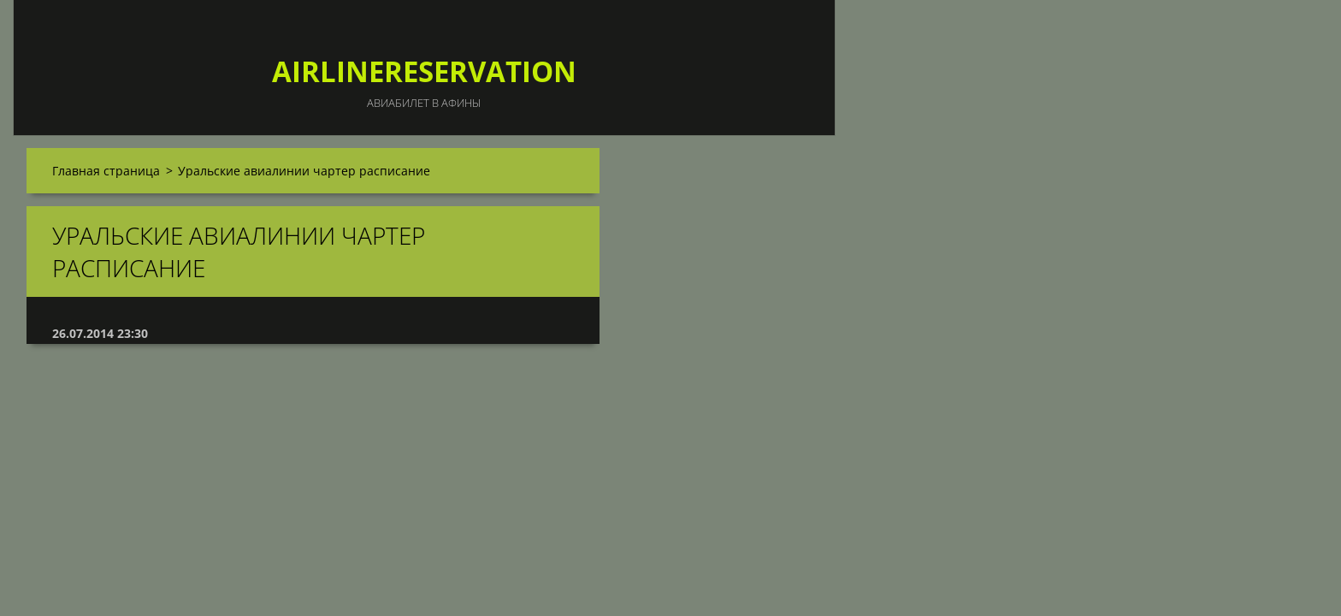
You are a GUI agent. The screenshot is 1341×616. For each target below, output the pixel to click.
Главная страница (106, 171)
